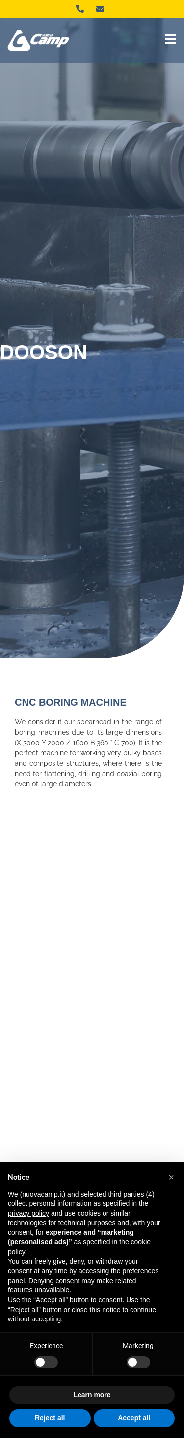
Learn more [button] (91, 1395)
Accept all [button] (134, 1418)
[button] (171, 1177)
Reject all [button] (50, 1418)
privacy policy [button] (28, 1213)
